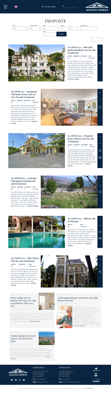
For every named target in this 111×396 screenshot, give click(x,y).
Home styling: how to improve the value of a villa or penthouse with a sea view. (23, 301)
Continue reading (73, 79)
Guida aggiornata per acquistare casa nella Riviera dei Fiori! (78, 299)
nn (19, 28)
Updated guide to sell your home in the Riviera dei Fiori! (23, 338)
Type (51, 27)
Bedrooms (89, 27)
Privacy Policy (89, 388)
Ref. (48, 33)
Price (69, 27)
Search (61, 34)
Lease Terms (35, 27)
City (19, 27)
